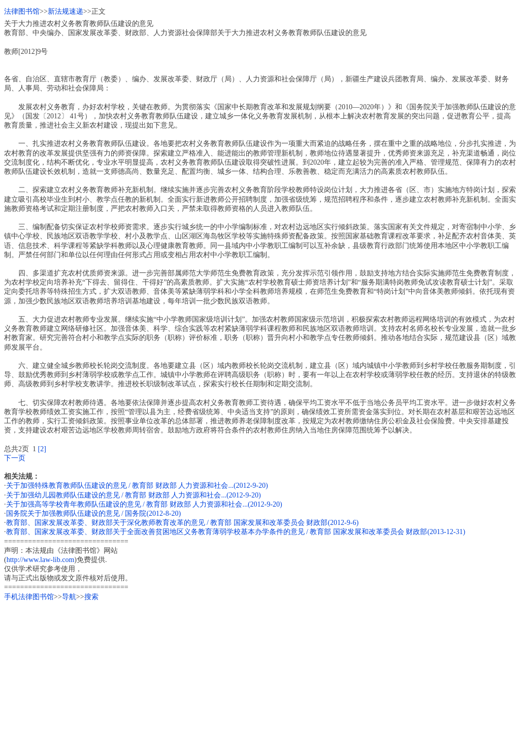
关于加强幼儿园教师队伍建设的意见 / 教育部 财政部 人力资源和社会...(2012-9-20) (133, 495)
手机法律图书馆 (29, 597)
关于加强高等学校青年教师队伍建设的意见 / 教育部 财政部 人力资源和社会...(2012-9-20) (144, 504)
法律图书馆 (22, 11)
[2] (42, 449)
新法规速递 (65, 11)
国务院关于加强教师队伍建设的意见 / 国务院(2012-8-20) (93, 513)
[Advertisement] (260, 673)
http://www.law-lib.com (41, 560)
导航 (69, 597)
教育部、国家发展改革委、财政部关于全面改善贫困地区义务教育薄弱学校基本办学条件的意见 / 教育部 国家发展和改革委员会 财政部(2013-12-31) (236, 532)
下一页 (14, 458)
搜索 (91, 597)
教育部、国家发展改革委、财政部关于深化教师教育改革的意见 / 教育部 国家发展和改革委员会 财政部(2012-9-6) (182, 522)
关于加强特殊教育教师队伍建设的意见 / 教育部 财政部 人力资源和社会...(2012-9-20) (137, 485)
